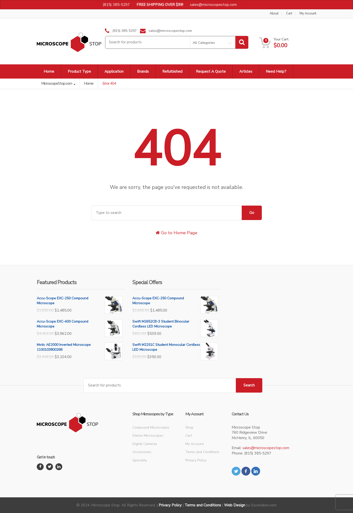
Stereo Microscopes (147, 435)
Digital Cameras (144, 444)
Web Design (234, 505)
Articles (245, 71)
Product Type (79, 71)
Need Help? (276, 71)
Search (249, 385)
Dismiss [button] (244, 4)
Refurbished (172, 71)
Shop (189, 427)
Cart (289, 13)
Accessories (141, 452)
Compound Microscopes (150, 427)
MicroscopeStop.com (57, 83)
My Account (308, 13)
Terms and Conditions (202, 452)
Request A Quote (211, 71)
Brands (143, 71)
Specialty (139, 460)
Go (251, 212)
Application (114, 71)
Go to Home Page (176, 233)
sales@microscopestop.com (265, 447)
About (274, 13)
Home (49, 71)
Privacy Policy (195, 460)
